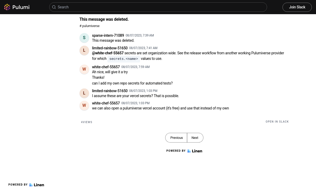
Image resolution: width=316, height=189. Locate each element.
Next (194, 138)
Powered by (26, 184)
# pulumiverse (90, 26)
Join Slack (297, 7)
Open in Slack (277, 121)
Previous (176, 138)
